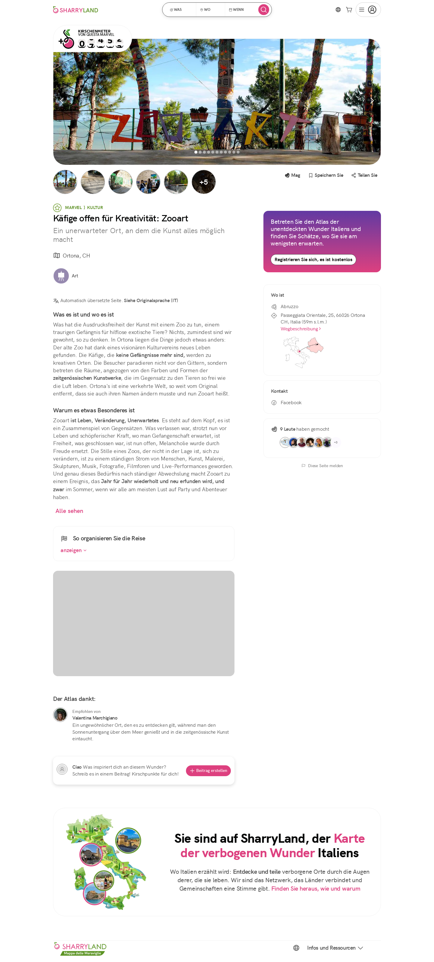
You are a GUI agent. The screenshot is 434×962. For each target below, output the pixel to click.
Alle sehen (69, 511)
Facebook (286, 402)
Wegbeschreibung (301, 329)
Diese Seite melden (322, 465)
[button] (181, 10)
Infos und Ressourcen (335, 947)
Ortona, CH (71, 256)
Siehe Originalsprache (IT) (151, 300)
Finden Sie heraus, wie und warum (315, 888)
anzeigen (74, 550)
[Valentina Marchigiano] (60, 714)
